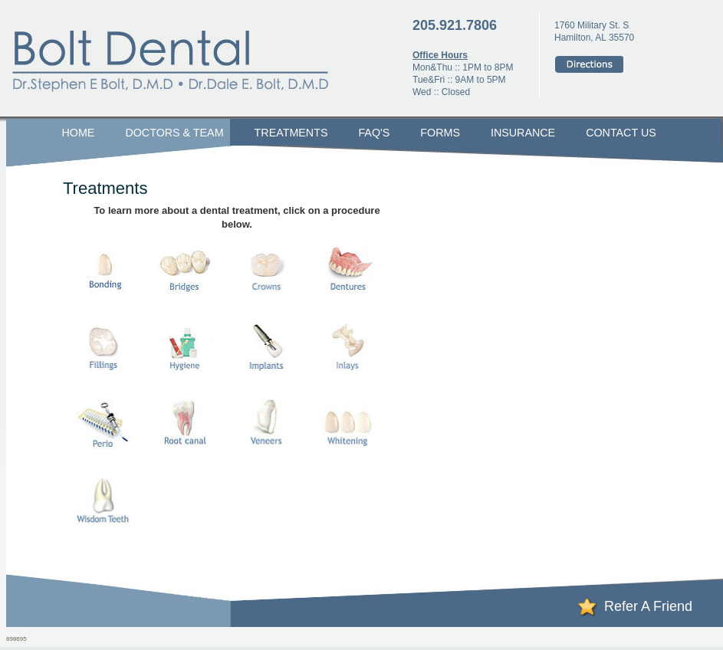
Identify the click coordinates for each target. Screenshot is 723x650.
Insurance (523, 132)
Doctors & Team (174, 132)
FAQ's (373, 132)
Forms (440, 132)
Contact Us (621, 132)
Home (78, 132)
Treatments (291, 132)
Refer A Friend (648, 606)
